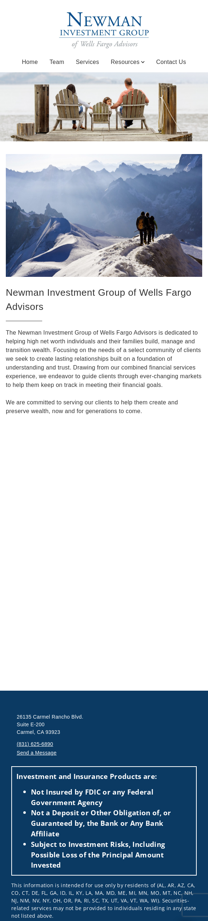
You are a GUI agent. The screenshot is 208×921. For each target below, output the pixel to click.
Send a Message (37, 753)
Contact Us (171, 62)
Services (87, 62)
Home (30, 62)
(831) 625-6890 (35, 744)
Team (56, 62)
